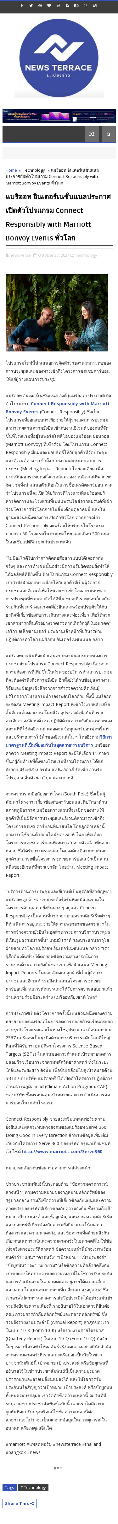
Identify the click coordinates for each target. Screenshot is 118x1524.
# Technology (33, 1487)
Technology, (86, 255)
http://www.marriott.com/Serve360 (62, 1151)
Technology (34, 170)
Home (11, 170)
